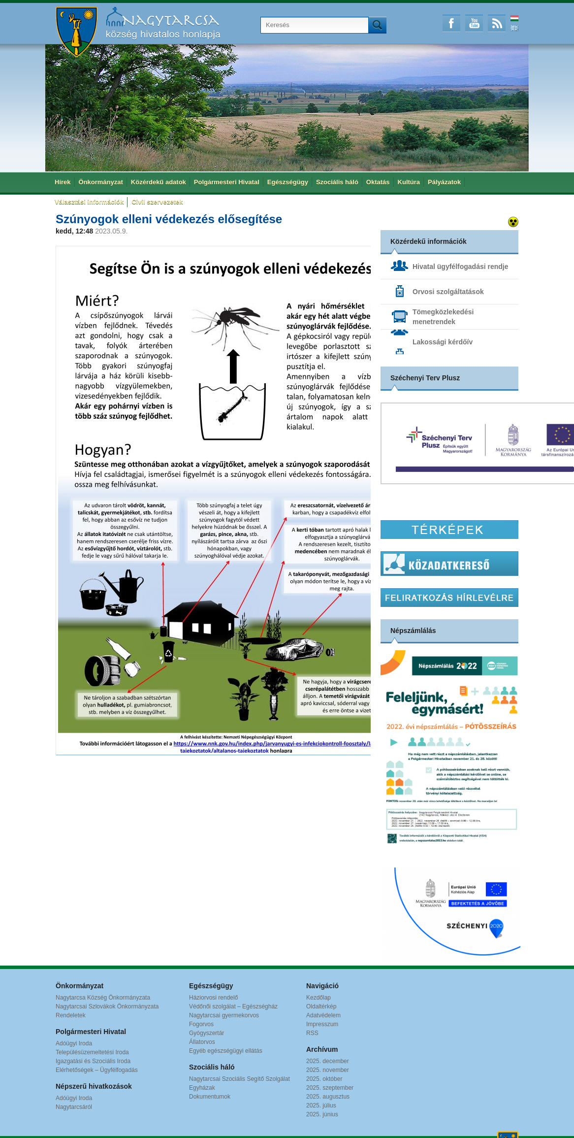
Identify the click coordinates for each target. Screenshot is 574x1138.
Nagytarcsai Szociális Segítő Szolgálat (239, 1078)
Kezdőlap (318, 997)
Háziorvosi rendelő (213, 997)
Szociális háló (337, 182)
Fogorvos (201, 1024)
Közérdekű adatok (158, 182)
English (514, 28)
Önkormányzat (101, 182)
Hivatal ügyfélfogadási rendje (461, 266)
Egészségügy (287, 182)
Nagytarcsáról (74, 1107)
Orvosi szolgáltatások (448, 292)
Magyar (514, 18)
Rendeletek (71, 1015)
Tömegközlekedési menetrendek (443, 317)
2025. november (327, 1070)
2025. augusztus (328, 1096)
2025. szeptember (329, 1087)
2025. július (321, 1105)
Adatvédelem (323, 1015)
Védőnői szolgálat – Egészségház (233, 1006)
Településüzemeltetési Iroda (92, 1052)
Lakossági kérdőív (443, 342)
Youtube (474, 23)
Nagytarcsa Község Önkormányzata (103, 997)
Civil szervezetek (157, 201)
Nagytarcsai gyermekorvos (224, 1015)
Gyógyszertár (206, 1033)
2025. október (324, 1078)
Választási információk (89, 201)
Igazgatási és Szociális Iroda (93, 1061)
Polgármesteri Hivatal (226, 182)
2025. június (322, 1114)
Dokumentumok (209, 1096)
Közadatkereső (449, 563)
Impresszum (322, 1024)
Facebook (451, 23)
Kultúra (409, 182)
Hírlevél (449, 597)
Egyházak (202, 1087)
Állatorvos (202, 1041)
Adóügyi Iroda (74, 1043)
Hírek (63, 182)
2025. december (327, 1061)
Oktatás (378, 182)
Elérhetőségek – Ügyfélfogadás (97, 1070)
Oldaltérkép (321, 1006)
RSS (497, 23)
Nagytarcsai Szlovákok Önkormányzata (107, 1006)
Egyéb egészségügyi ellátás (225, 1050)
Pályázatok (444, 182)
